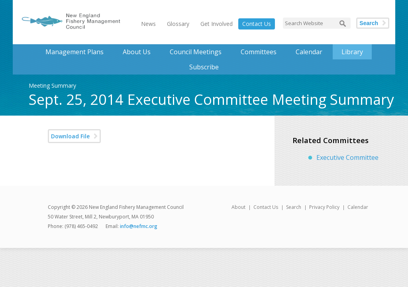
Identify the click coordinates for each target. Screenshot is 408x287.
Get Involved (216, 24)
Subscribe (204, 67)
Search (368, 23)
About (238, 207)
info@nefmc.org (138, 226)
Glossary (178, 24)
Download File (70, 136)
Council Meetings (196, 51)
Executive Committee (347, 157)
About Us (137, 51)
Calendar (309, 51)
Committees (259, 51)
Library (352, 51)
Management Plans (74, 51)
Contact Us (256, 24)
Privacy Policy (324, 207)
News (148, 24)
